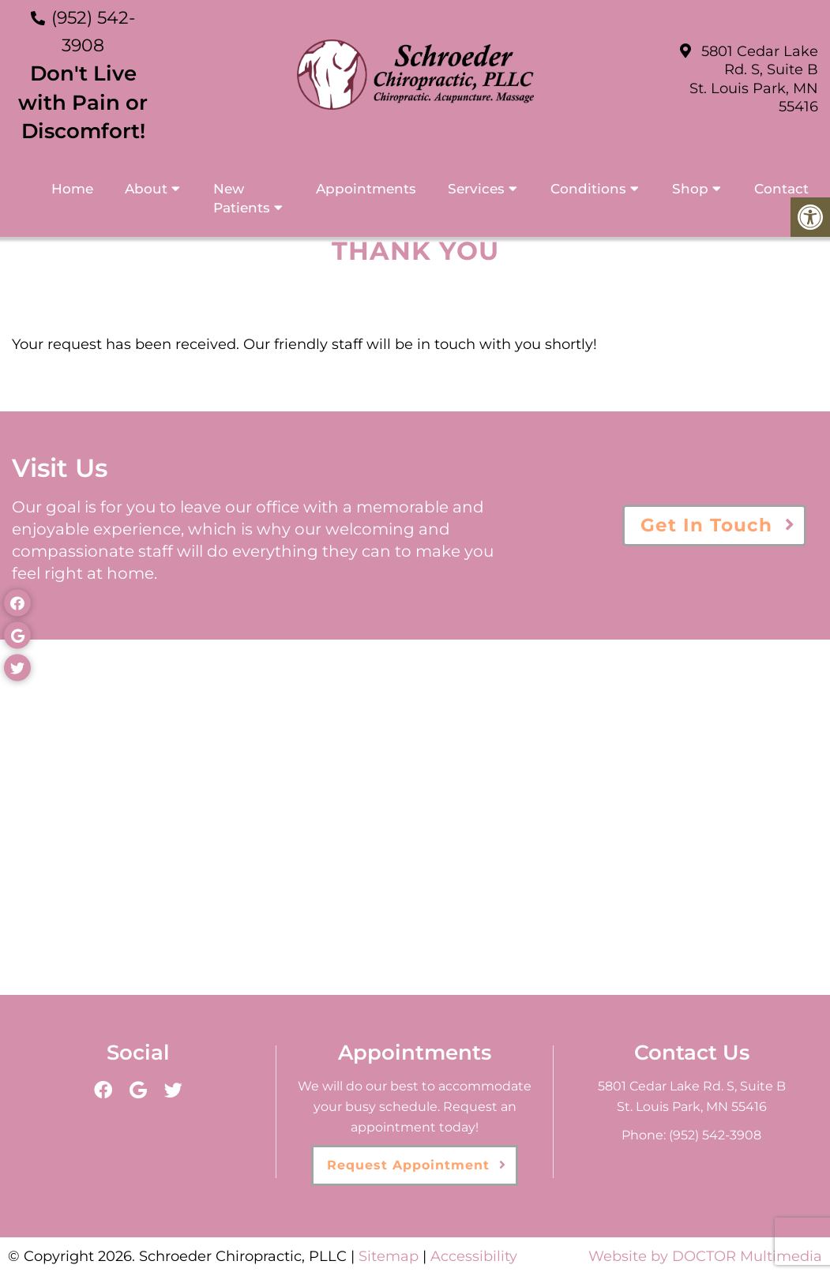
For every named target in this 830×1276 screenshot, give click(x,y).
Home (72, 189)
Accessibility (473, 1256)
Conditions (588, 189)
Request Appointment (408, 1165)
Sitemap (389, 1256)
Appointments (366, 189)
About (146, 189)
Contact (781, 189)
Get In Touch (706, 525)
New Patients (241, 198)
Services (476, 189)
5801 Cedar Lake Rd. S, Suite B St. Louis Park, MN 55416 (753, 79)
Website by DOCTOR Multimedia (705, 1256)
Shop (690, 189)
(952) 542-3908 (715, 1135)
